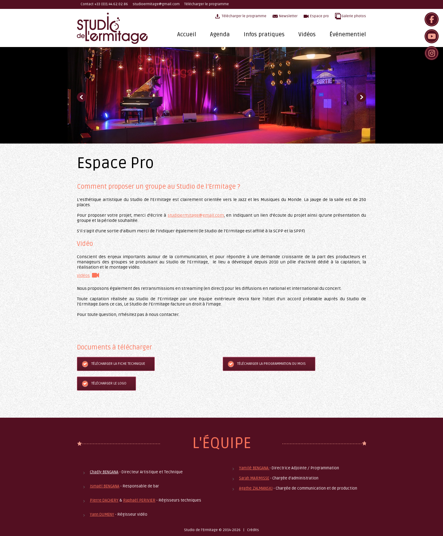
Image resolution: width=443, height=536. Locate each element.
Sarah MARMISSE (254, 478)
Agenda (220, 34)
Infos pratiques (264, 34)
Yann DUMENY (102, 514)
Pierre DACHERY (104, 500)
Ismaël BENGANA (104, 486)
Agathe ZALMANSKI (256, 488)
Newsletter (288, 16)
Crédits (253, 530)
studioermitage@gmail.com (156, 4)
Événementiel (347, 34)
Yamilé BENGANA (254, 468)
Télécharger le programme (206, 4)
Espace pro (319, 16)
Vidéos (307, 34)
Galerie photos (353, 16)
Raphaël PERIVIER (139, 500)
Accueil (186, 34)
